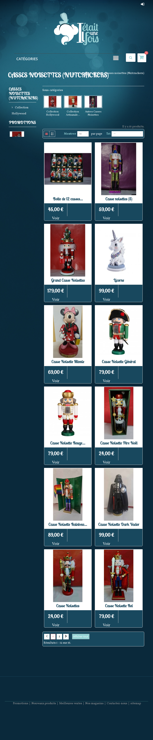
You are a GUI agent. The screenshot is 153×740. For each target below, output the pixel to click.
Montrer (70, 134)
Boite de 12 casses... (68, 198)
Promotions (22, 156)
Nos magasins (94, 728)
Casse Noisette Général (119, 361)
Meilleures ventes (70, 728)
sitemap (135, 728)
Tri (108, 134)
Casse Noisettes (67, 605)
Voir (56, 218)
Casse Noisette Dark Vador (118, 524)
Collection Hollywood (20, 111)
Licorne (118, 280)
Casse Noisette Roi (119, 605)
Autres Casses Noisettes (22, 142)
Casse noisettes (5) (118, 198)
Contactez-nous (117, 728)
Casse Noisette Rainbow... (67, 524)
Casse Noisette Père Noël (118, 442)
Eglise (14, 185)
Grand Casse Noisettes (68, 280)
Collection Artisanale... (73, 113)
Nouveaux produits (43, 728)
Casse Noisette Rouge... (67, 442)
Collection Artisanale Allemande (20, 127)
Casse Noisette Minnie (67, 361)
